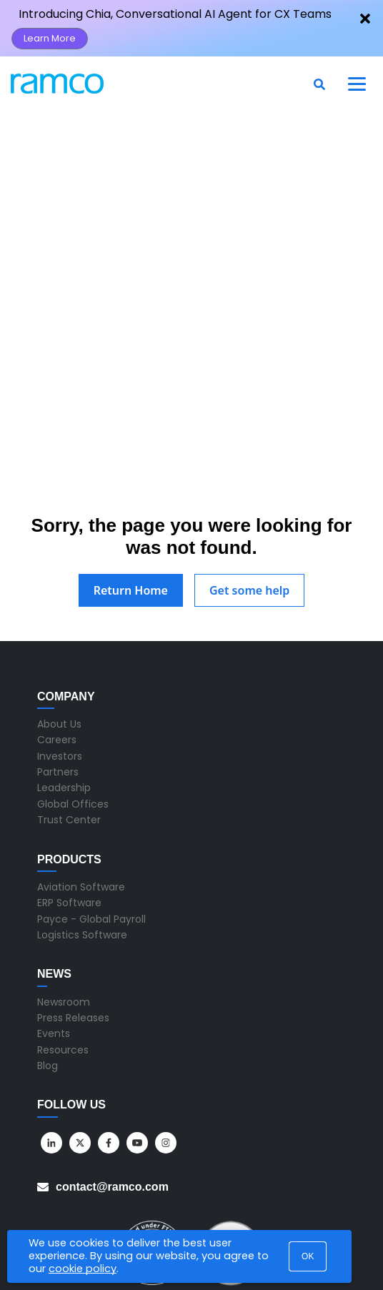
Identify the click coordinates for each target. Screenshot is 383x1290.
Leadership (64, 690)
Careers (56, 642)
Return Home (131, 492)
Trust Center (69, 722)
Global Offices (73, 706)
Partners (58, 674)
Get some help (249, 492)
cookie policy (82, 1268)
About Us (59, 626)
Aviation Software (81, 789)
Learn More (50, 38)
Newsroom (63, 904)
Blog (47, 968)
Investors (59, 658)
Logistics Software (82, 837)
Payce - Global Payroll (91, 821)
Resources (63, 952)
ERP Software (69, 805)
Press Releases (73, 920)
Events (53, 936)
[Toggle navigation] (357, 83)
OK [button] (308, 1256)
